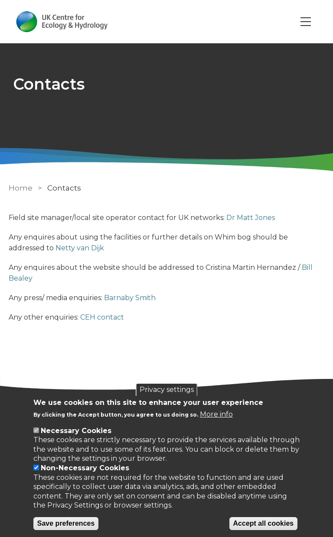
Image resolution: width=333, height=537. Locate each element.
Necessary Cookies (76, 431)
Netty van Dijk (80, 248)
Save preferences (66, 523)
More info (216, 414)
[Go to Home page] (62, 21)
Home (21, 188)
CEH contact (102, 317)
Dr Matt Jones (250, 218)
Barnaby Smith (130, 298)
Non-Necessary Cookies (85, 468)
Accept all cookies (263, 523)
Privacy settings (167, 389)
